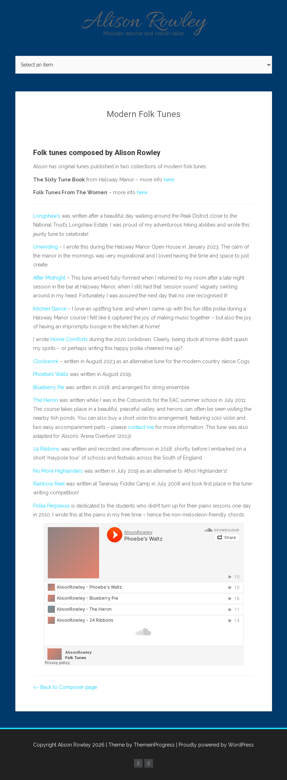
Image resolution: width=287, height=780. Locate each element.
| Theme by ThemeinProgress (140, 745)
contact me (141, 427)
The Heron (45, 400)
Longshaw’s (46, 216)
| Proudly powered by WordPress (215, 745)
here (169, 179)
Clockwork (45, 361)
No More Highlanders (58, 471)
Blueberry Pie (48, 387)
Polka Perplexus (51, 506)
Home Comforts (69, 339)
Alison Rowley (143, 22)
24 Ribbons (46, 449)
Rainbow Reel (49, 484)
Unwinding (45, 247)
